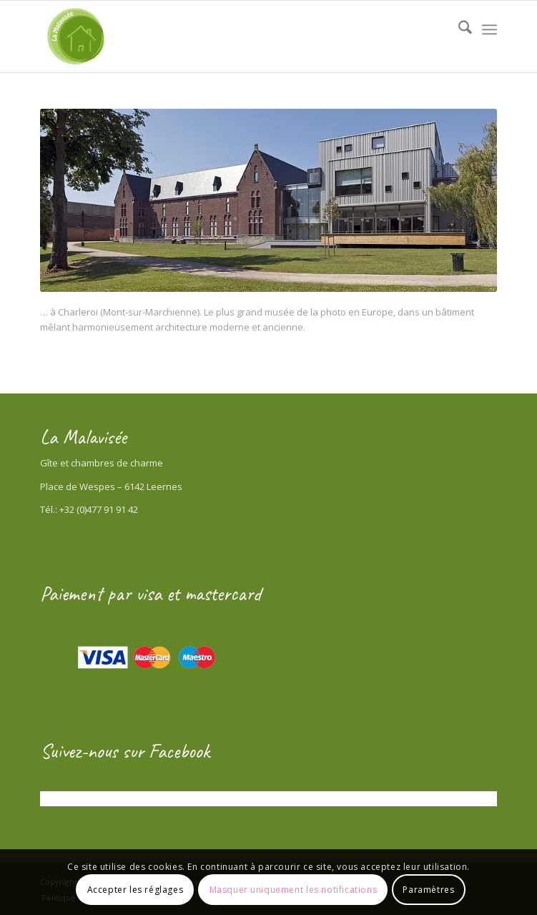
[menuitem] (458, 29)
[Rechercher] (458, 29)
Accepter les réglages (135, 890)
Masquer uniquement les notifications (294, 890)
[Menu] (489, 29)
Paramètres (428, 890)
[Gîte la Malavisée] (222, 36)
